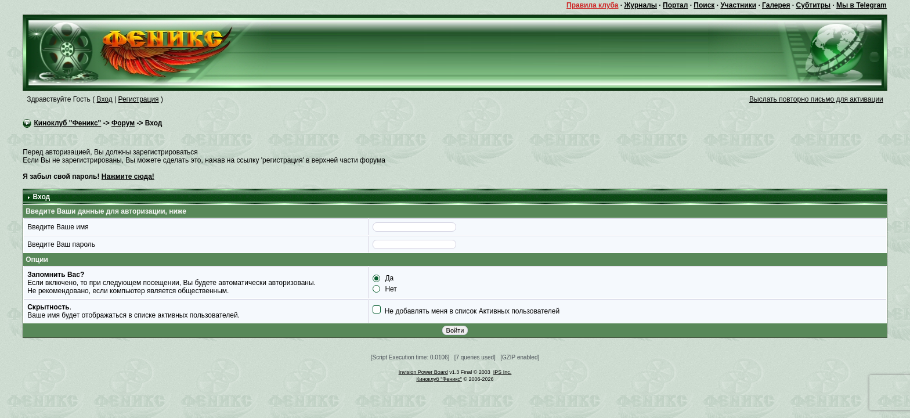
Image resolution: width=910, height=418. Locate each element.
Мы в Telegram (861, 5)
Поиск (704, 5)
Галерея (776, 5)
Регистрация (138, 99)
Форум (123, 123)
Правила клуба (592, 5)
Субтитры (813, 5)
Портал (675, 5)
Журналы (640, 5)
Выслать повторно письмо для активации (816, 99)
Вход (105, 99)
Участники (738, 5)
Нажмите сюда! (128, 176)
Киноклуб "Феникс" (68, 123)
